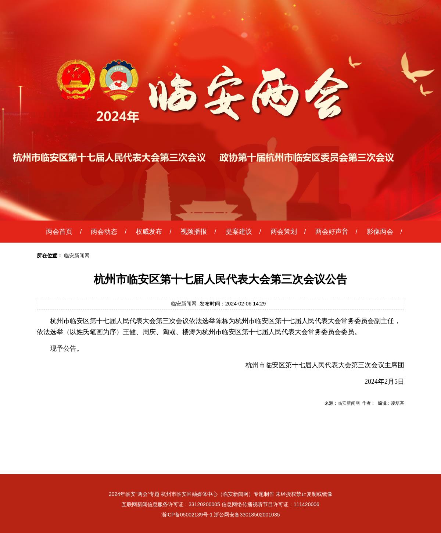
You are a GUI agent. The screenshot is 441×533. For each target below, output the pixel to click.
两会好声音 (331, 231)
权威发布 (149, 231)
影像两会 (380, 231)
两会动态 (104, 231)
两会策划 (283, 231)
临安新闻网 (77, 255)
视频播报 (193, 231)
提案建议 (239, 231)
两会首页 (59, 231)
